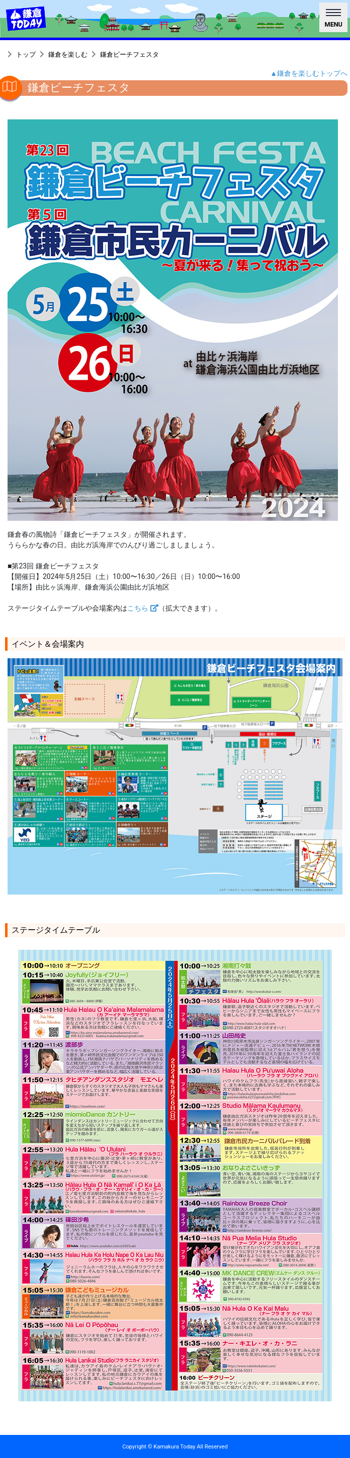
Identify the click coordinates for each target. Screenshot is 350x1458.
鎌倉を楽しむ (68, 54)
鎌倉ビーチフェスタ (129, 54)
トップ (26, 54)
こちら (142, 608)
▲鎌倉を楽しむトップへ (308, 73)
